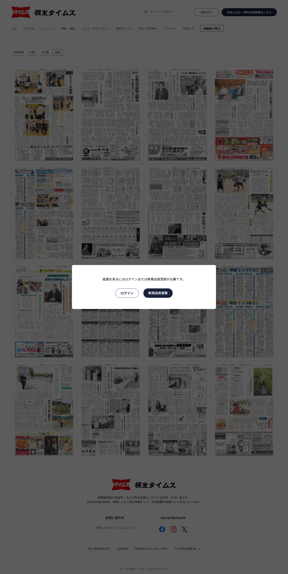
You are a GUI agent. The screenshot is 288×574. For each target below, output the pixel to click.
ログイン (127, 293)
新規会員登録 (158, 292)
